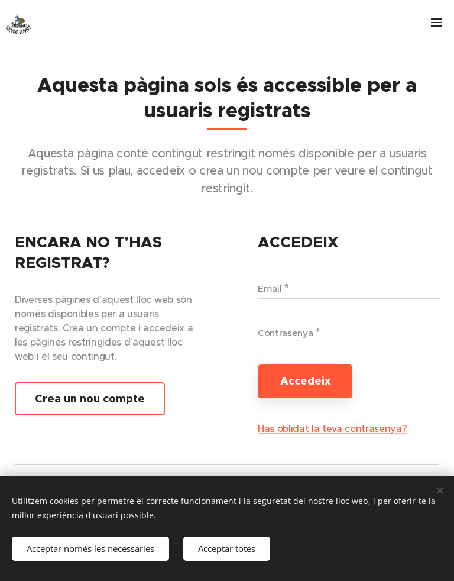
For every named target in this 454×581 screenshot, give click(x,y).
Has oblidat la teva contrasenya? (332, 428)
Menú (436, 22)
